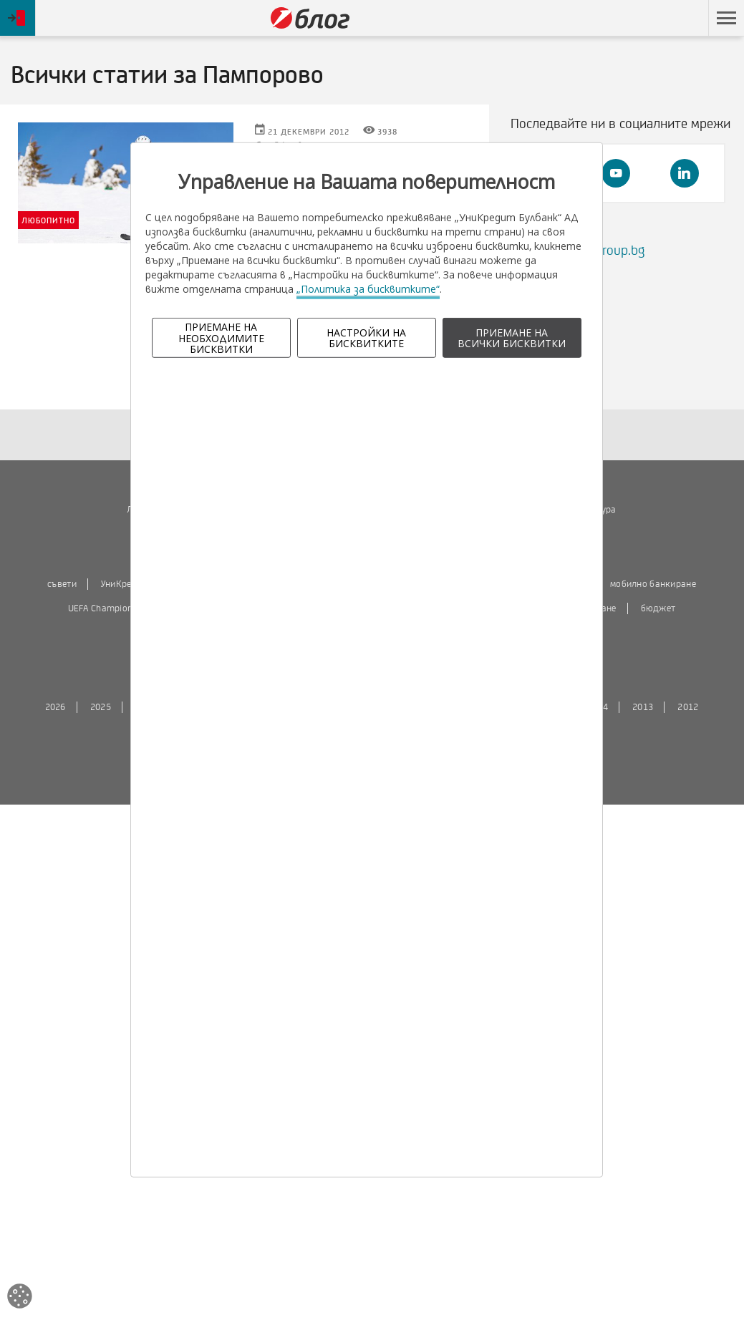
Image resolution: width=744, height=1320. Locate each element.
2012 (687, 707)
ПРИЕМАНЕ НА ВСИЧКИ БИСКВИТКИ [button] (512, 338)
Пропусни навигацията (631, 18)
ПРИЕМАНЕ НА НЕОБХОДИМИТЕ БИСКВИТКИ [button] (221, 338)
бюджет (658, 608)
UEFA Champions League (118, 608)
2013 (642, 707)
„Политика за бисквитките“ (368, 289)
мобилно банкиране (653, 584)
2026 (55, 707)
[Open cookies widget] (19, 1298)
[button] (726, 18)
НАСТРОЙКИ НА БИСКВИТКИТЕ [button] (366, 338)
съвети (62, 584)
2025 (100, 707)
